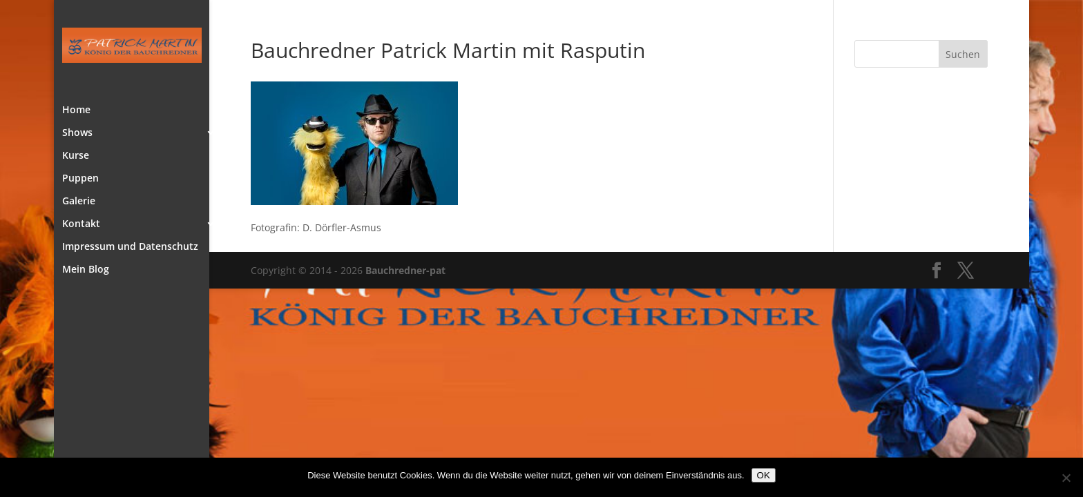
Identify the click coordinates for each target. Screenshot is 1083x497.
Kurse (75, 156)
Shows (77, 133)
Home (76, 110)
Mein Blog (85, 269)
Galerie (78, 201)
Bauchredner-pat (405, 270)
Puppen (80, 178)
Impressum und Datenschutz (130, 247)
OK (763, 475)
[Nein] (1066, 478)
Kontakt (81, 224)
